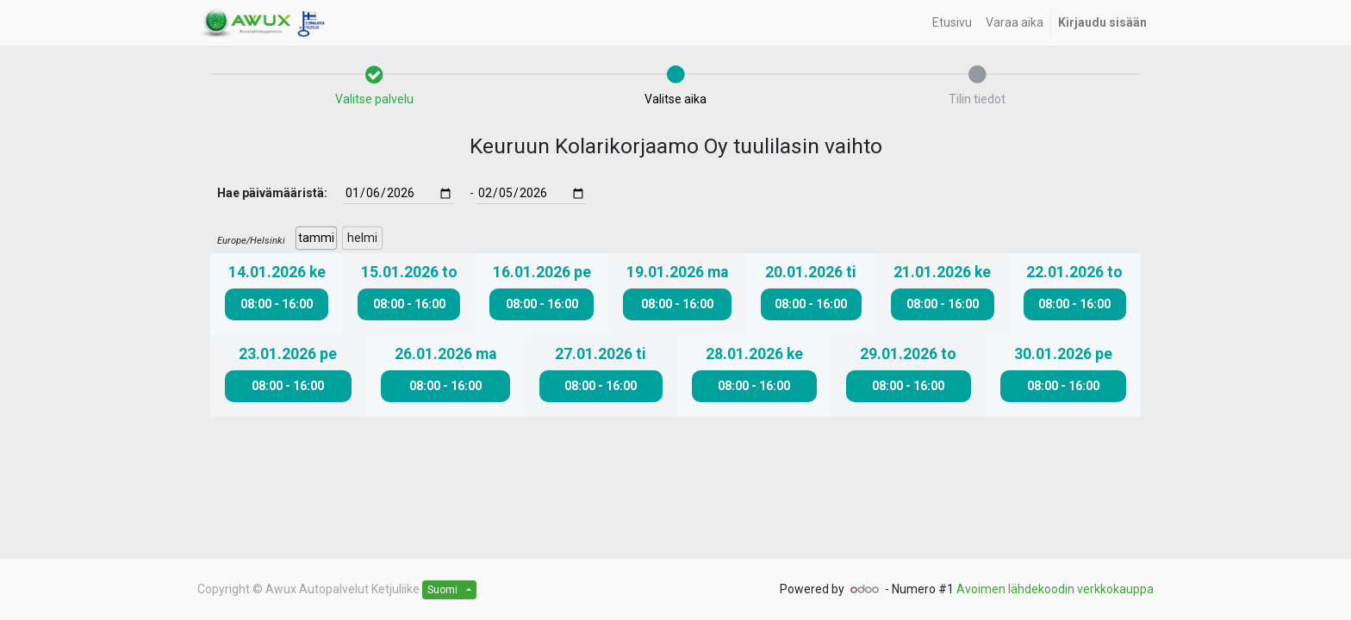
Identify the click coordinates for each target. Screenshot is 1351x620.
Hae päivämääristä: (272, 193)
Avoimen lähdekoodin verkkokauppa (1055, 589)
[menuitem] (952, 23)
